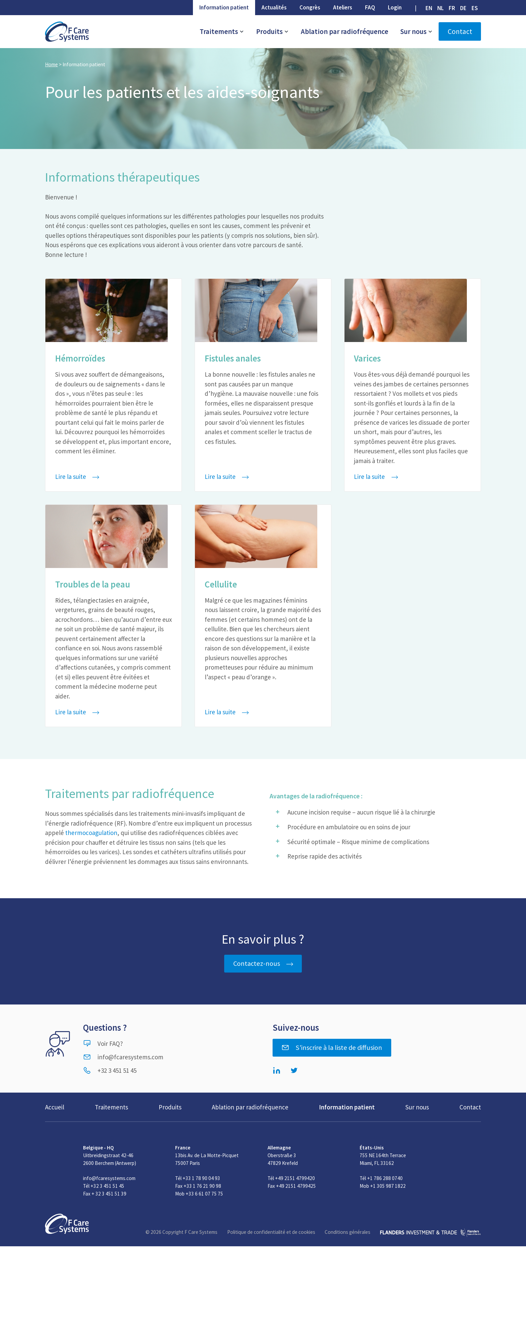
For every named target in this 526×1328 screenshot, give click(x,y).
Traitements (222, 31)
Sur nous (416, 31)
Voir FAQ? (103, 1043)
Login (395, 7)
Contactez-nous (256, 963)
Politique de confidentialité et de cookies (271, 1232)
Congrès (309, 7)
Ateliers (342, 7)
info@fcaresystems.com (123, 1057)
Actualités (274, 7)
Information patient (224, 7)
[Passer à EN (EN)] (429, 8)
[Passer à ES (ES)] (475, 8)
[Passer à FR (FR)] (451, 8)
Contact (460, 31)
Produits (272, 31)
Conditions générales (347, 1232)
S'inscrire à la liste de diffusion (331, 1047)
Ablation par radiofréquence (344, 31)
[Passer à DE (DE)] (463, 8)
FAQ (370, 7)
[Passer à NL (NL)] (440, 8)
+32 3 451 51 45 (109, 1070)
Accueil (54, 1107)
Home (51, 64)
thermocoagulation (91, 833)
